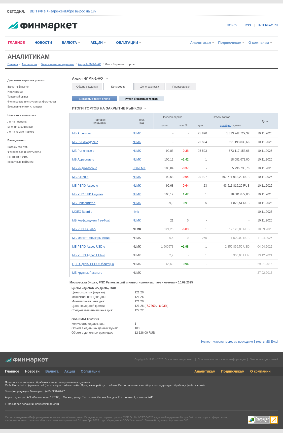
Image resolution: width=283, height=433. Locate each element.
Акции (69, 371)
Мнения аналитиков (20, 126)
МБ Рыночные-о (83, 151)
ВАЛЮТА (69, 43)
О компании (258, 43)
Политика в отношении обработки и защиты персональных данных (47, 382)
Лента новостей (17, 121)
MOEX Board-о (82, 212)
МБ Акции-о (80, 177)
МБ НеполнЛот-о (84, 203)
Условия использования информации (222, 359)
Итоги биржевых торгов (141, 98)
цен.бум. (225, 125)
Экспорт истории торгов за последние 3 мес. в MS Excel (239, 341)
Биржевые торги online (94, 98)
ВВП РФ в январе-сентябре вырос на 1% (63, 11)
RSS (248, 25)
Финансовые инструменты (57, 64)
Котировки (118, 86)
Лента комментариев (20, 131)
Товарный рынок (17, 96)
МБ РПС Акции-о (84, 229)
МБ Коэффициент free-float (91, 220)
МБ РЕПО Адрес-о (85, 185)
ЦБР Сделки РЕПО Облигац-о (93, 264)
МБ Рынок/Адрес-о (85, 142)
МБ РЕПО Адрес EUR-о (88, 255)
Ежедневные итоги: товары (24, 106)
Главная (12, 64)
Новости (32, 371)
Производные (180, 86)
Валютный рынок (18, 86)
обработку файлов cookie (189, 385)
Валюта (52, 371)
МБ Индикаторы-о (84, 168)
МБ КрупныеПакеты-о (87, 272)
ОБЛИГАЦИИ (127, 43)
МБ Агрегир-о (81, 133)
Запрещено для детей (264, 359)
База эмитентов (17, 146)
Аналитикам (200, 43)
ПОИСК (232, 25)
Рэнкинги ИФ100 (17, 156)
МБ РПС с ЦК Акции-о (87, 194)
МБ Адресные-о (83, 159)
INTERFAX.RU (268, 25)
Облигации (90, 371)
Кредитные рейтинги (20, 161)
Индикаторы (15, 91)
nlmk (136, 212)
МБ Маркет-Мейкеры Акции (91, 238)
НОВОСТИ (43, 43)
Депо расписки (150, 86)
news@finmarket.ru (47, 403)
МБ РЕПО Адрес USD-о (88, 246)
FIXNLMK (139, 168)
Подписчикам (230, 43)
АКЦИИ (96, 43)
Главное (12, 371)
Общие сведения (87, 86)
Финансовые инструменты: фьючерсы (31, 101)
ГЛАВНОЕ (16, 43)
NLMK (137, 133)
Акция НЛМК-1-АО (89, 64)
